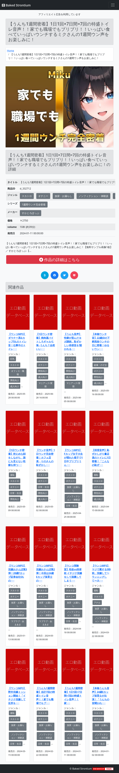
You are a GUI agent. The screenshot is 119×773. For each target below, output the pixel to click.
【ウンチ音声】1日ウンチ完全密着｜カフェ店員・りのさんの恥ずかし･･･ (45, 457)
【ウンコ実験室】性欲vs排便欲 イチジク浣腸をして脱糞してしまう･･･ (73, 573)
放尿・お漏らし (63, 196)
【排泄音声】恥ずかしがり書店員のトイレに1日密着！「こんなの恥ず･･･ (101, 457)
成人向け (14, 386)
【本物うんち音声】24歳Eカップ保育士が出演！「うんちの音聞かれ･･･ (100, 695)
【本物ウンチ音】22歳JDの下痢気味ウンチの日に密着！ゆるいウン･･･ (101, 341)
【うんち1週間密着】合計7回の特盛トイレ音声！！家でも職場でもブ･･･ (45, 695)
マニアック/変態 (45, 385)
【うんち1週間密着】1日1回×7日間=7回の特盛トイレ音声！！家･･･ (73, 695)
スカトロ (27, 196)
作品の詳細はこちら (59, 259)
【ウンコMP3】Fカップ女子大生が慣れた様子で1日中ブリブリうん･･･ (73, 457)
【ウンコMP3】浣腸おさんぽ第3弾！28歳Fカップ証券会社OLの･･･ (17, 573)
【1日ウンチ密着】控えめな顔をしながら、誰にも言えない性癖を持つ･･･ (17, 457)
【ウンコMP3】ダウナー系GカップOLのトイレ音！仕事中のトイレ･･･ (17, 341)
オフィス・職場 (17, 372)
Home (10, 50)
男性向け (14, 380)
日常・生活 (15, 493)
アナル (97, 602)
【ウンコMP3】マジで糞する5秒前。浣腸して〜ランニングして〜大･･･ (101, 573)
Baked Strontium (16, 5)
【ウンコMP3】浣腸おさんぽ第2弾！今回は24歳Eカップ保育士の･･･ (45, 573)
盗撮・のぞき (100, 364)
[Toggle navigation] (112, 5)
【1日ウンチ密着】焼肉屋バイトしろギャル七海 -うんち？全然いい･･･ (45, 341)
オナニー (43, 196)
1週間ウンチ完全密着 (34, 204)
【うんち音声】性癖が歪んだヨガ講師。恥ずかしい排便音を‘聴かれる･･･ (73, 341)
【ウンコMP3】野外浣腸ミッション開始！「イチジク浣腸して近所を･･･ (17, 695)
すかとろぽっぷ (30, 213)
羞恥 (12, 474)
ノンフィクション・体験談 (93, 196)
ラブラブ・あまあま (17, 623)
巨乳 (12, 358)
